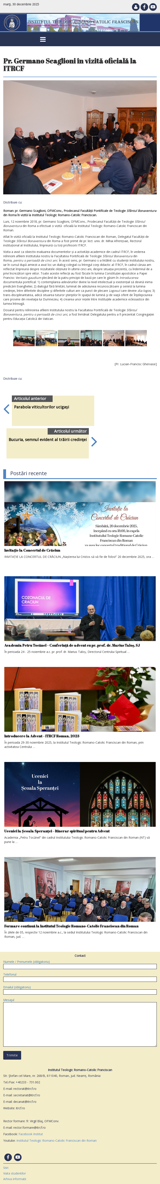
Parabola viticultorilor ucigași (41, 406)
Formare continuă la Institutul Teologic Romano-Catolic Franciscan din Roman (71, 926)
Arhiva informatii (14, 1179)
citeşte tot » (13, 561)
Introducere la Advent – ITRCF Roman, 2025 (41, 736)
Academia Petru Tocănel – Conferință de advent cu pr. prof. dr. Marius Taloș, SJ (72, 645)
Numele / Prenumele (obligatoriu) (80, 964)
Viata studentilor (14, 1173)
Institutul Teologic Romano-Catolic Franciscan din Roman (56, 1140)
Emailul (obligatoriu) (80, 989)
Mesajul (80, 1023)
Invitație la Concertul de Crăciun (32, 550)
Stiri (5, 1168)
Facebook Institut (31, 1134)
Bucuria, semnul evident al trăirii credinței (48, 439)
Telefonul (80, 976)
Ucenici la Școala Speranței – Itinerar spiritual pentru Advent (57, 831)
